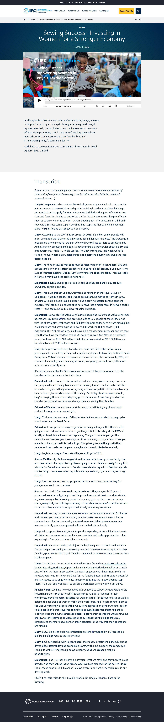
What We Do (73, 11)
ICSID (87, 701)
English (65, 716)
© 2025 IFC (87, 717)
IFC (73, 701)
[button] (138, 11)
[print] (135, 20)
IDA (67, 701)
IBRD (61, 701)
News (102, 3)
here (32, 146)
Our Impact (104, 11)
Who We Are (59, 11)
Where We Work (89, 11)
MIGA (79, 701)
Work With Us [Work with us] (126, 11)
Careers (54, 716)
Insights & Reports (86, 3)
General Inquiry (135, 717)
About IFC (28, 716)
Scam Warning (121, 717)
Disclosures (66, 3)
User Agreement (100, 717)
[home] (24, 19)
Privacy (111, 717)
